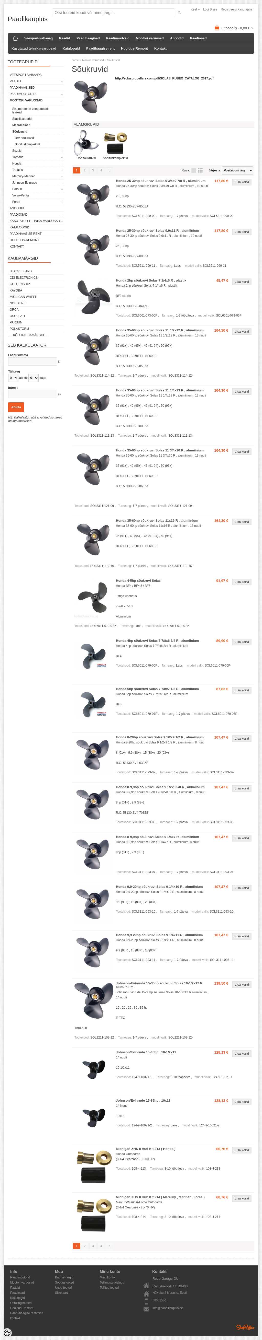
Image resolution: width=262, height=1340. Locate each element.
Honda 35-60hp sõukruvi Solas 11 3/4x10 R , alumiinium (160, 450)
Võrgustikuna (200, 170)
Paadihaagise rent (100, 48)
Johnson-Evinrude (24, 182)
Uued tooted (63, 1287)
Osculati (17, 316)
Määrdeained (21, 125)
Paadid (64, 38)
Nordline (18, 303)
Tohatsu (17, 170)
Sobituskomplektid (27, 144)
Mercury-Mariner (23, 176)
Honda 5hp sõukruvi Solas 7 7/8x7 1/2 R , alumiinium (157, 689)
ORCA (14, 309)
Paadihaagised (88, 38)
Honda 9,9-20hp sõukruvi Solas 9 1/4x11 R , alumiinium (159, 935)
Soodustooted (64, 1282)
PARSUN (16, 322)
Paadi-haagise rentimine (26, 1313)
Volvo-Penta (20, 195)
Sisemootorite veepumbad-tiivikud (30, 110)
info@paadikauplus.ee (167, 1308)
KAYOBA (16, 290)
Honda (16, 163)
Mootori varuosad (150, 38)
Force (16, 202)
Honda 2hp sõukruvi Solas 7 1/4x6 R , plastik (151, 280)
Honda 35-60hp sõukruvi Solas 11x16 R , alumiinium (157, 520)
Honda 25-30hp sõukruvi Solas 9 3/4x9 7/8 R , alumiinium (160, 181)
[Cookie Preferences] (7, 1332)
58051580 (159, 1300)
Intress (13, 388)
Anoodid (177, 38)
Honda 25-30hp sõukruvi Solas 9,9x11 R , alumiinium (157, 230)
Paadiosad (198, 38)
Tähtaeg (14, 371)
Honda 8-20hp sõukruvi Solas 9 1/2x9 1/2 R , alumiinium (160, 737)
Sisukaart (61, 1293)
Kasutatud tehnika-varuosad (34, 48)
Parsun (17, 189)
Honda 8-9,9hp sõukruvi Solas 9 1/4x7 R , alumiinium (157, 837)
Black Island (21, 271)
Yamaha (18, 157)
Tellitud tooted (109, 1287)
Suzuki (16, 151)
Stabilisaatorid (21, 119)
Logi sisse (210, 9)
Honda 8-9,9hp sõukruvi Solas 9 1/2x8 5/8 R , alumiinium (160, 787)
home (75, 60)
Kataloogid (71, 48)
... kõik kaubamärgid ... (28, 335)
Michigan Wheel (23, 297)
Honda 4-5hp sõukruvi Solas (138, 580)
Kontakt (160, 48)
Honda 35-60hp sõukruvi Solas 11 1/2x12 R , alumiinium (160, 330)
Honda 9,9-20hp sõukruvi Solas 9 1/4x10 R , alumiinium (159, 887)
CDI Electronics (24, 277)
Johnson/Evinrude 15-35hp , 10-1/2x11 (146, 1052)
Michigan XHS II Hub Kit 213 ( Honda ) (146, 1149)
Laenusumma (18, 355)
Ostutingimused (20, 1303)
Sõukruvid (19, 131)
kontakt (15, 1318)
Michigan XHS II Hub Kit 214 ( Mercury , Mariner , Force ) (160, 1197)
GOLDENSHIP (20, 284)
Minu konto (107, 1277)
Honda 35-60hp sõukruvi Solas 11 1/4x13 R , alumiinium (160, 390)
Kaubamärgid (64, 1277)
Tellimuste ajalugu (112, 1282)
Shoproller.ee (245, 1327)
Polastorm (19, 329)
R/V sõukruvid (24, 138)
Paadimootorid (117, 38)
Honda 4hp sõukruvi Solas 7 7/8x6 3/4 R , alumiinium (157, 641)
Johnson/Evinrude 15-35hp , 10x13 (143, 1100)
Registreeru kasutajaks (237, 9)
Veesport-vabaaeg (38, 38)
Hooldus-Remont (134, 48)
